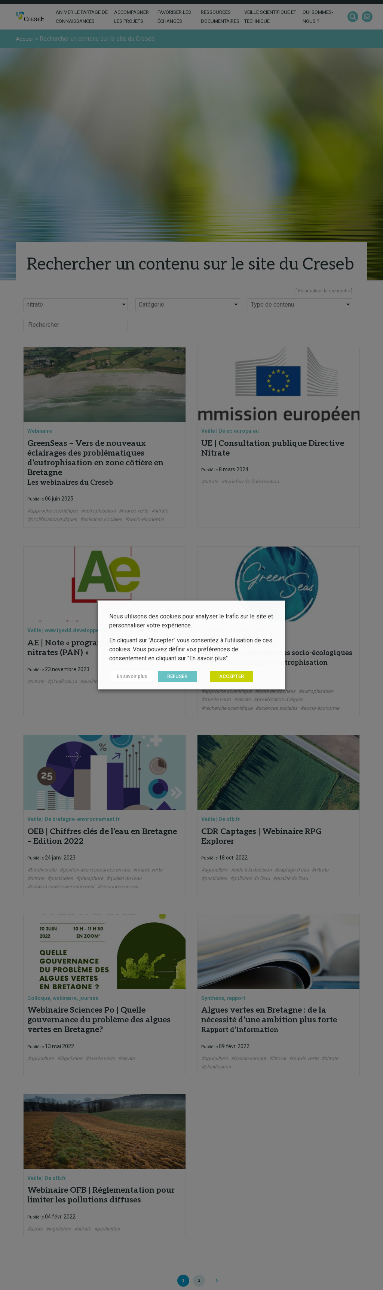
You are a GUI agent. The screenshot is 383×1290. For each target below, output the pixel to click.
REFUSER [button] (174, 676)
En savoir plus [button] (130, 676)
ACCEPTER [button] (228, 676)
